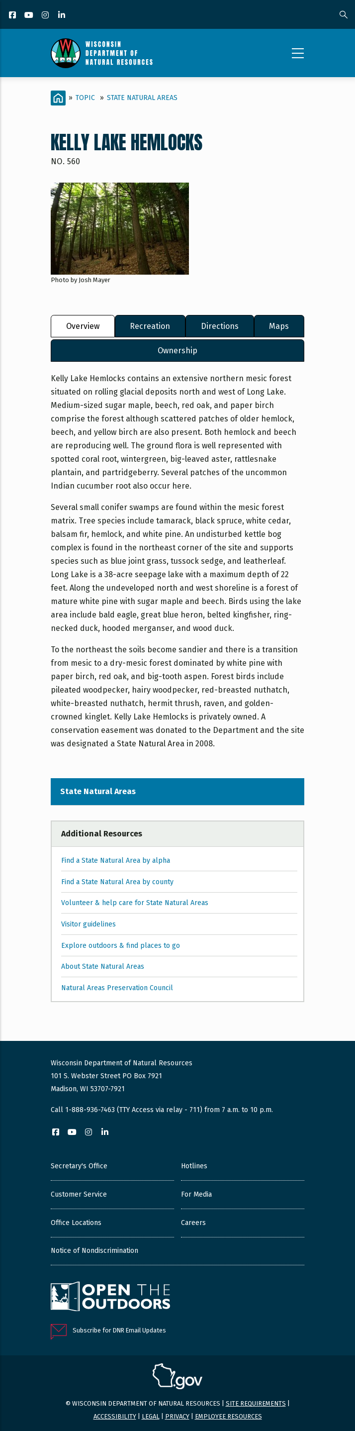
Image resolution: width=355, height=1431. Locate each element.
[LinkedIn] (62, 15)
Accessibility (114, 1416)
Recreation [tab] (150, 326)
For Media (196, 1194)
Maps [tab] (279, 326)
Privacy (177, 1416)
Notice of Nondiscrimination (94, 1250)
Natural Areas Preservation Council (117, 988)
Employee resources (228, 1416)
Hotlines (194, 1166)
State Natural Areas (142, 98)
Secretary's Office (79, 1166)
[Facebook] (13, 15)
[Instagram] (46, 15)
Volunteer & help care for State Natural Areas (134, 903)
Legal (151, 1416)
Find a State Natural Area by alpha (115, 860)
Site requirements (256, 1403)
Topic (85, 98)
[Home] (58, 98)
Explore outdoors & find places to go (120, 945)
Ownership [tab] (177, 350)
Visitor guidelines (88, 924)
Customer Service (79, 1194)
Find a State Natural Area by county (117, 882)
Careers (193, 1223)
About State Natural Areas (102, 966)
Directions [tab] (220, 326)
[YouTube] (29, 15)
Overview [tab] (82, 326)
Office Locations (76, 1223)
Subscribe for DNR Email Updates (119, 1330)
